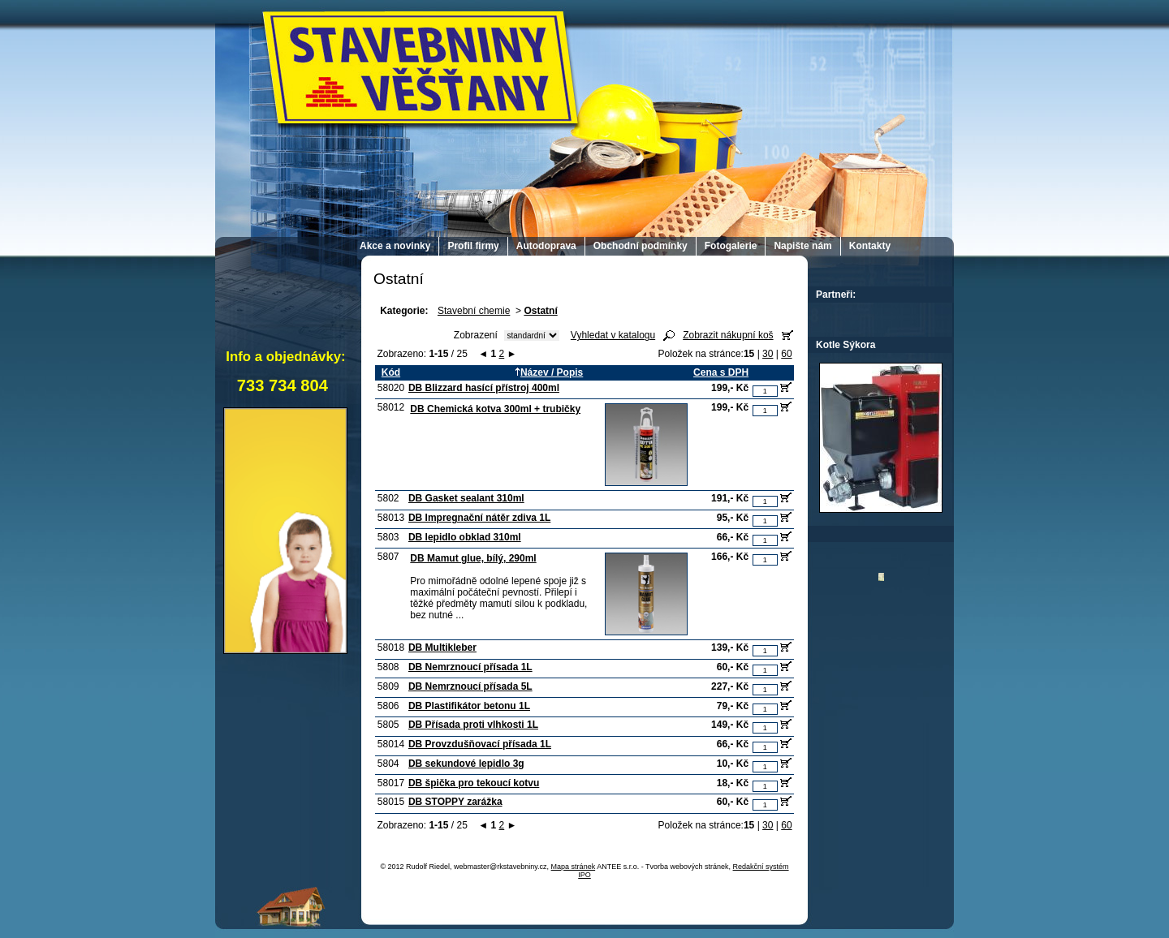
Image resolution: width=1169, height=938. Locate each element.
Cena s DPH (720, 372)
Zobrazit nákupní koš (728, 335)
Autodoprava (546, 246)
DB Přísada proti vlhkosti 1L (473, 724)
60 (786, 353)
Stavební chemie (474, 310)
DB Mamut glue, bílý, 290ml (473, 558)
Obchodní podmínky (640, 246)
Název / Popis (549, 372)
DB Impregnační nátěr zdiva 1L (479, 517)
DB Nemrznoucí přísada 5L (470, 686)
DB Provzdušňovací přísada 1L (479, 744)
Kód (391, 372)
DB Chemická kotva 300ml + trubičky (495, 409)
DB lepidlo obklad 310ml (464, 537)
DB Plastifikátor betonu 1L (469, 706)
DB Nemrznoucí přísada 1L (470, 667)
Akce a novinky (395, 246)
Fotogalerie (731, 246)
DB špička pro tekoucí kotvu (473, 783)
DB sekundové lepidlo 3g (466, 763)
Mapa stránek (573, 867)
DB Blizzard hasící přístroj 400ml (483, 388)
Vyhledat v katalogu (613, 335)
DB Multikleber (442, 647)
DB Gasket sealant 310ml (466, 498)
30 (767, 353)
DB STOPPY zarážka (455, 801)
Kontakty (870, 246)
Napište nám (802, 246)
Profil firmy (472, 246)
